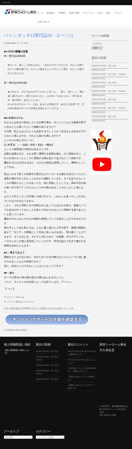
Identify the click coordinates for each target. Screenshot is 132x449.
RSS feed (6, 2)
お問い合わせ (43, 22)
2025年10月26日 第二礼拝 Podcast (109, 91)
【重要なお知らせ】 (76, 377)
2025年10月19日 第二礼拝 (104, 116)
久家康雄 (90, 377)
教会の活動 (74, 13)
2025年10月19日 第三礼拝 (105, 99)
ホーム (40, 13)
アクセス (118, 13)
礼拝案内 (62, 13)
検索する (97, 48)
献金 (108, 13)
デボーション (89, 13)
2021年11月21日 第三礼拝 (78, 360)
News (100, 13)
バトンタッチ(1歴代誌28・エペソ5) (40, 35)
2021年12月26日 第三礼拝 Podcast (82, 351)
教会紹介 (51, 13)
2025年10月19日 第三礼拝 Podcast (109, 108)
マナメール (20, 297)
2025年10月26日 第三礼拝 (104, 66)
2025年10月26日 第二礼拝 (104, 82)
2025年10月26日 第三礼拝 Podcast (109, 74)
